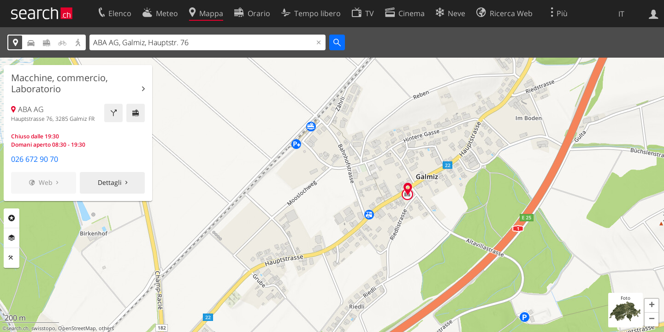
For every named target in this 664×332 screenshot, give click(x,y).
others (106, 328)
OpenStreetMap (77, 328)
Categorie (11, 218)
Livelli (11, 238)
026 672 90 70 (34, 159)
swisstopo (43, 328)
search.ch (17, 328)
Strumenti (11, 257)
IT (621, 14)
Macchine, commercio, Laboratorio (59, 83)
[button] (651, 306)
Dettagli (110, 182)
